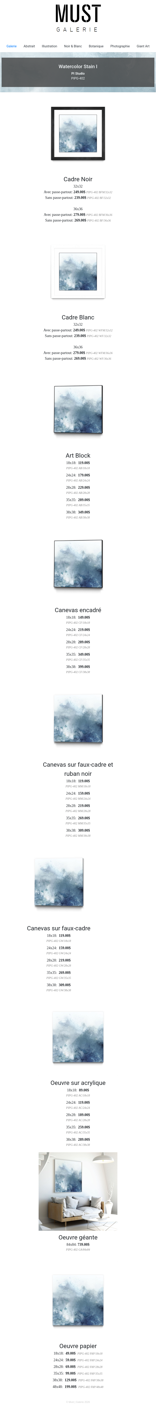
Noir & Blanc (73, 46)
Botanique (96, 46)
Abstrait (29, 46)
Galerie (11, 46)
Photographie (120, 46)
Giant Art (143, 46)
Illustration (49, 46)
